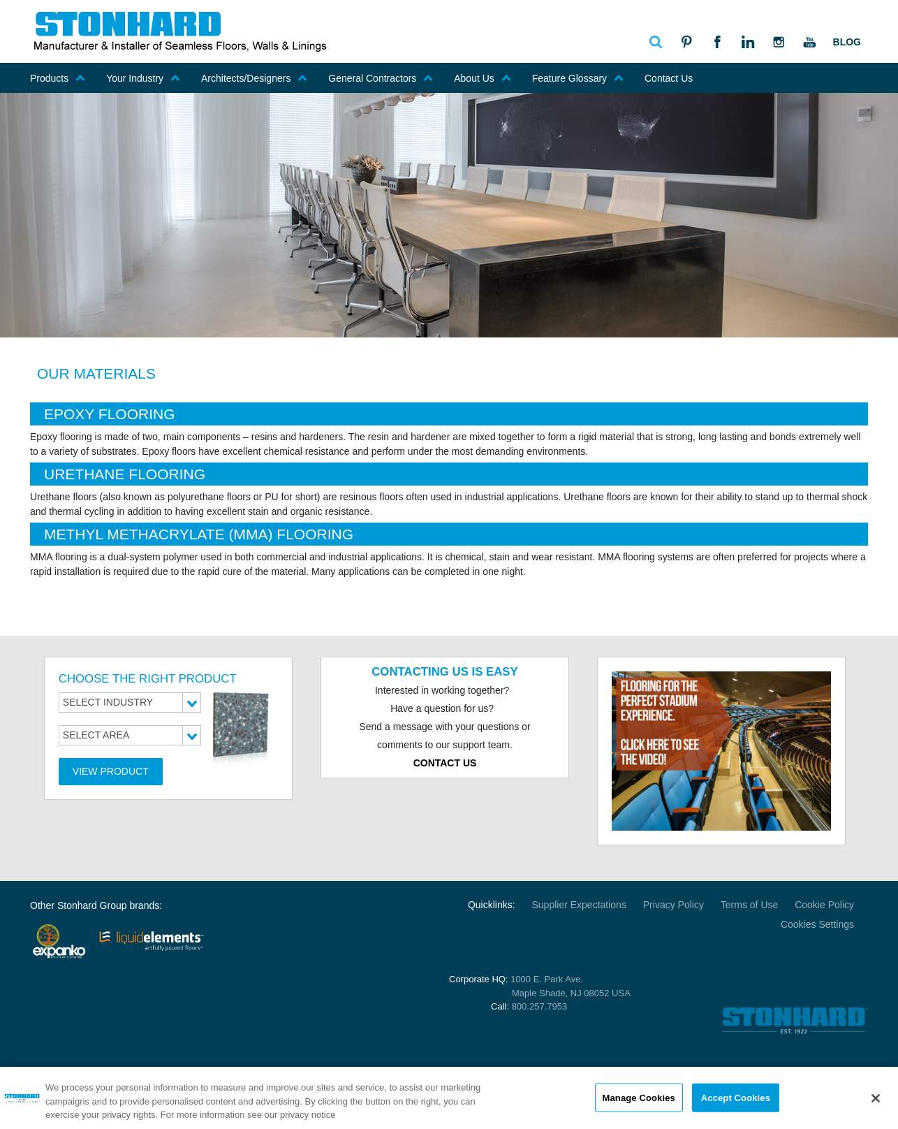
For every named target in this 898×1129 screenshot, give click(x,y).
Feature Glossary (578, 78)
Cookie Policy (824, 904)
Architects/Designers (254, 78)
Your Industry (143, 78)
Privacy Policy (673, 904)
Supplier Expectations (578, 904)
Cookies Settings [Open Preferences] (817, 924)
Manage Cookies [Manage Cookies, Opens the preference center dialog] (639, 1098)
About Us (482, 78)
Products (57, 78)
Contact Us (669, 78)
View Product (111, 771)
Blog (847, 42)
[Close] (875, 1099)
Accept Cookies (735, 1098)
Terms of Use (749, 904)
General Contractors (380, 78)
